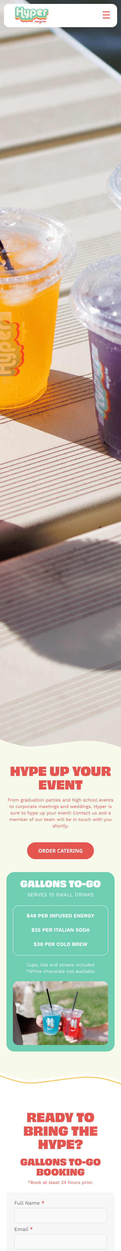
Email (23, 1229)
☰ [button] (106, 14)
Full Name (29, 1203)
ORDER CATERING (60, 850)
